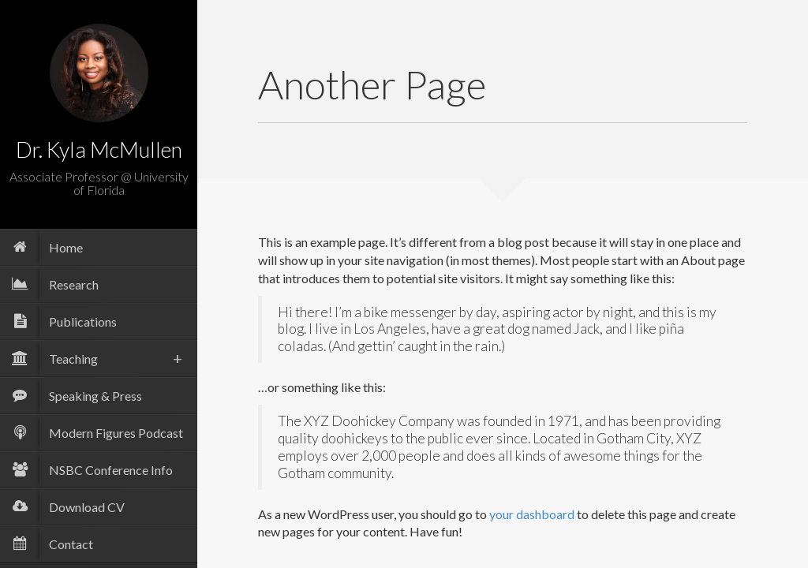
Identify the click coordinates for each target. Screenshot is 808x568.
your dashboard (531, 513)
